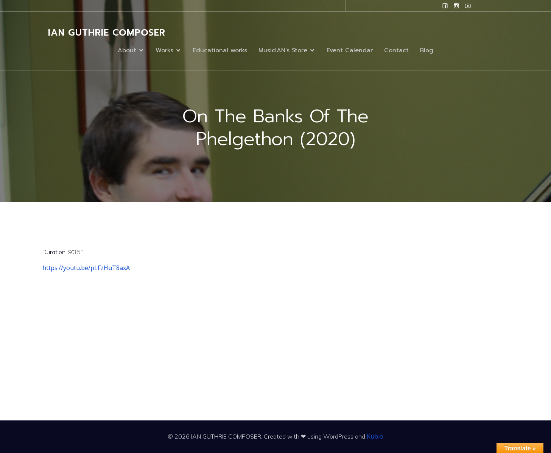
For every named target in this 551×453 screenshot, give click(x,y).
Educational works (220, 50)
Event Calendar (350, 50)
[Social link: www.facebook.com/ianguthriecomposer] (445, 5)
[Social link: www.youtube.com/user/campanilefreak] (467, 5)
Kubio (375, 436)
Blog (426, 50)
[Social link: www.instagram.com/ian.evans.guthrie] (456, 5)
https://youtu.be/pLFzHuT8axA (86, 268)
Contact (396, 50)
